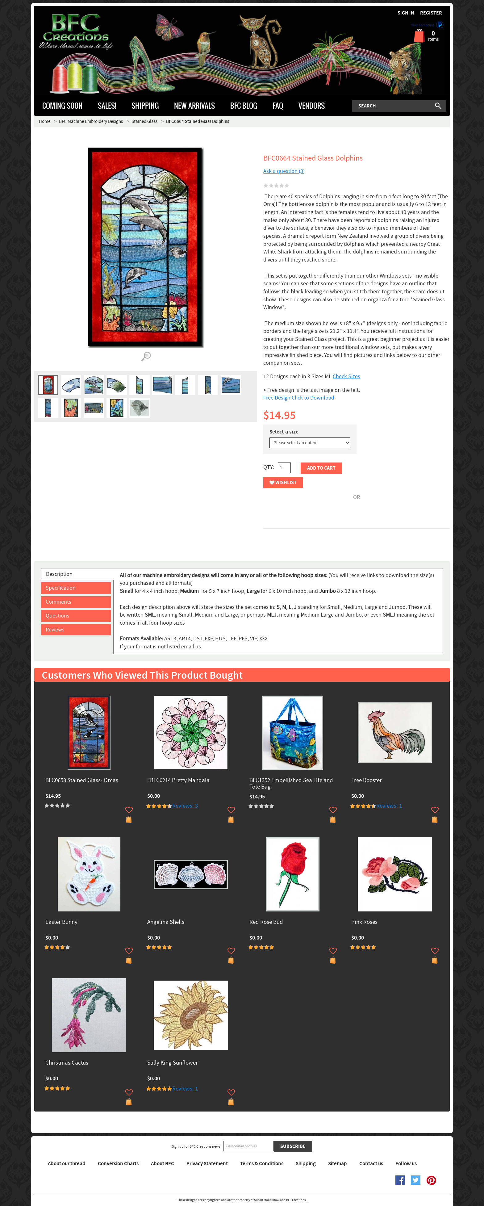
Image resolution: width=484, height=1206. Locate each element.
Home (44, 121)
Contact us (371, 1163)
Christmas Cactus (66, 1063)
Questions (57, 615)
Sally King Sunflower (172, 1063)
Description (59, 574)
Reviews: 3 (185, 806)
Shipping (306, 1163)
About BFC (162, 1163)
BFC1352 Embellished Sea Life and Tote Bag (291, 783)
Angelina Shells (165, 922)
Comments (58, 601)
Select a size (283, 432)
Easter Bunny (61, 922)
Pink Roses (364, 922)
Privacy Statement (207, 1163)
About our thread (67, 1163)
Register (431, 13)
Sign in (406, 13)
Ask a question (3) (284, 171)
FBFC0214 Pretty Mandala (178, 780)
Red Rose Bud (266, 922)
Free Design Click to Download (298, 397)
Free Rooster (366, 780)
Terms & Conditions (261, 1163)
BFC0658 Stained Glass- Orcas (81, 780)
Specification (61, 588)
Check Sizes (346, 376)
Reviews (55, 629)
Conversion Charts (118, 1163)
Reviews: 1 (389, 806)
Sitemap (337, 1163)
